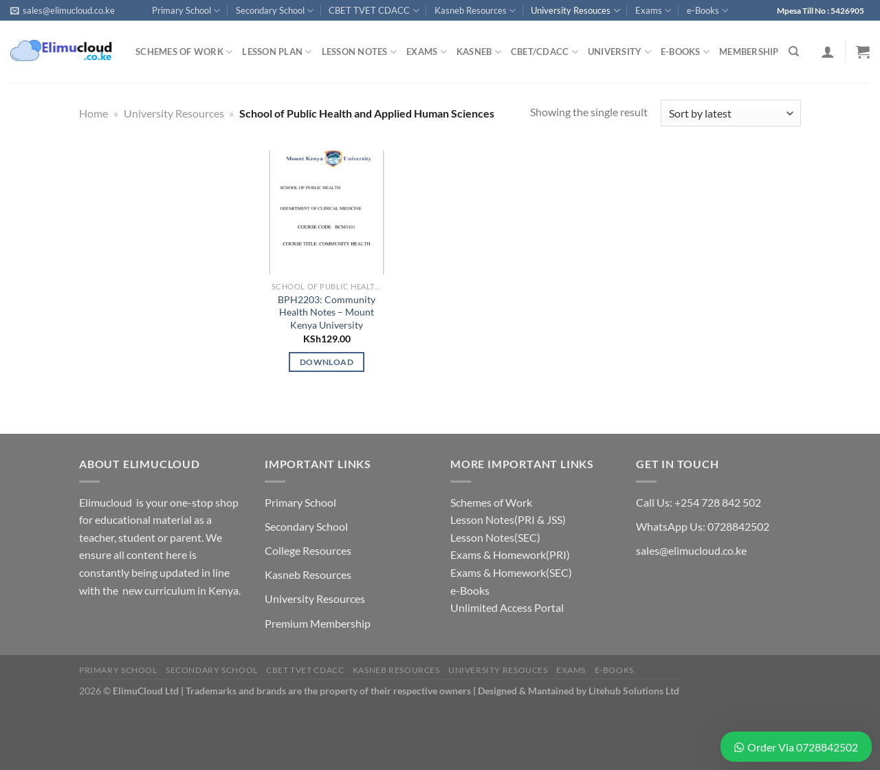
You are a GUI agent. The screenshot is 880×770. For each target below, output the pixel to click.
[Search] (794, 51)
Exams (653, 10)
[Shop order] (731, 113)
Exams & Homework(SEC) (511, 572)
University (619, 51)
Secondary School (275, 10)
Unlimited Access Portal (507, 607)
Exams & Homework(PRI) (510, 554)
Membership (749, 51)
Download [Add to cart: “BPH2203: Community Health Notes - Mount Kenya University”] (326, 362)
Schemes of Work (183, 51)
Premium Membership (318, 623)
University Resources (174, 113)
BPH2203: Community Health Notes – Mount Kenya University (326, 312)
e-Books (707, 10)
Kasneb (478, 51)
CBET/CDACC (544, 51)
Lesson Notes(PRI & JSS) (508, 519)
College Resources (308, 550)
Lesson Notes (359, 51)
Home (93, 113)
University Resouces (575, 10)
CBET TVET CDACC (374, 10)
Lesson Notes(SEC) (495, 537)
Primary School (186, 10)
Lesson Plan (276, 51)
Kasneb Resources (475, 10)
